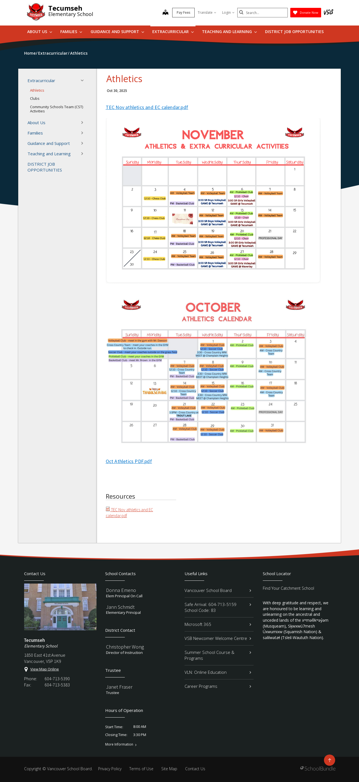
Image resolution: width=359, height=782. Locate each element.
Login (228, 12)
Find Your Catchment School (288, 588)
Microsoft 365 (218, 624)
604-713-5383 (57, 685)
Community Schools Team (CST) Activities (56, 109)
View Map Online (44, 669)
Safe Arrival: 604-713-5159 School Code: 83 (218, 607)
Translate (207, 12)
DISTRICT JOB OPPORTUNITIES (294, 31)
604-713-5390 (57, 678)
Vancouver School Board (218, 590)
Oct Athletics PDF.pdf (129, 461)
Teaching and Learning (229, 31)
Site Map (169, 768)
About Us (39, 31)
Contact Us (195, 768)
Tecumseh (65, 8)
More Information (119, 744)
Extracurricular (173, 31)
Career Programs (218, 686)
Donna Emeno (121, 590)
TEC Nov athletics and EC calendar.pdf (147, 107)
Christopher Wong (125, 647)
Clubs (35, 98)
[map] (165, 13)
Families (71, 31)
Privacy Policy (109, 768)
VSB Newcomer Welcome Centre (218, 638)
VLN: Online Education (218, 672)
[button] (84, 80)
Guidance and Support (117, 31)
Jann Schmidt (120, 607)
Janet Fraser (119, 687)
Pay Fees (183, 12)
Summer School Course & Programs (218, 655)
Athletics (37, 90)
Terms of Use (141, 768)
